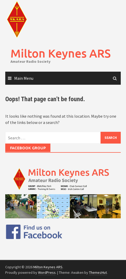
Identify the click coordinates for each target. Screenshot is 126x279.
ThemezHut (98, 272)
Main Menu (23, 78)
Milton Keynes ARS (60, 53)
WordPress (47, 272)
